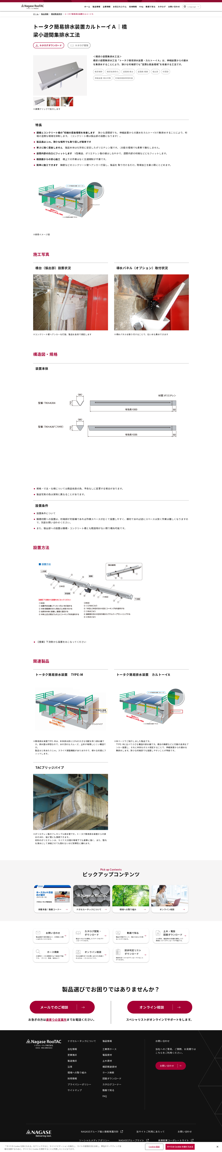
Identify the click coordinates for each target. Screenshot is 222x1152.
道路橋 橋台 (128, 71)
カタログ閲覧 (81, 45)
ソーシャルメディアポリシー (94, 1140)
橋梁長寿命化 (113, 71)
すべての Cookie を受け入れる (180, 1146)
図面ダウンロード (112, 1078)
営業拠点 (72, 1054)
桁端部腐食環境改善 (124, 78)
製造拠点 (72, 1060)
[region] (111, 1147)
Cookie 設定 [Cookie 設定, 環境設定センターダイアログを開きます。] (154, 1146)
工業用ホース (110, 1049)
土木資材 (107, 1060)
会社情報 (72, 1049)
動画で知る (108, 1090)
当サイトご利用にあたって (150, 1131)
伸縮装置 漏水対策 (103, 78)
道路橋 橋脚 (143, 71)
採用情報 (72, 1078)
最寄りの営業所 (56, 1019)
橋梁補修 (99, 71)
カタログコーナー (112, 1084)
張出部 (155, 71)
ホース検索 (108, 1072)
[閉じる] (217, 1147)
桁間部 (165, 71)
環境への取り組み (77, 1072)
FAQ (105, 1096)
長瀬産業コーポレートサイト (176, 1140)
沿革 (70, 1066)
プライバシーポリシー (79, 1084)
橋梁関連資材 (110, 1066)
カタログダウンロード (51, 45)
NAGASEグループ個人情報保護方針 (102, 1131)
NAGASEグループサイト (134, 1140)
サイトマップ (75, 1090)
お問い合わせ (185, 1131)
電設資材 (107, 1054)
